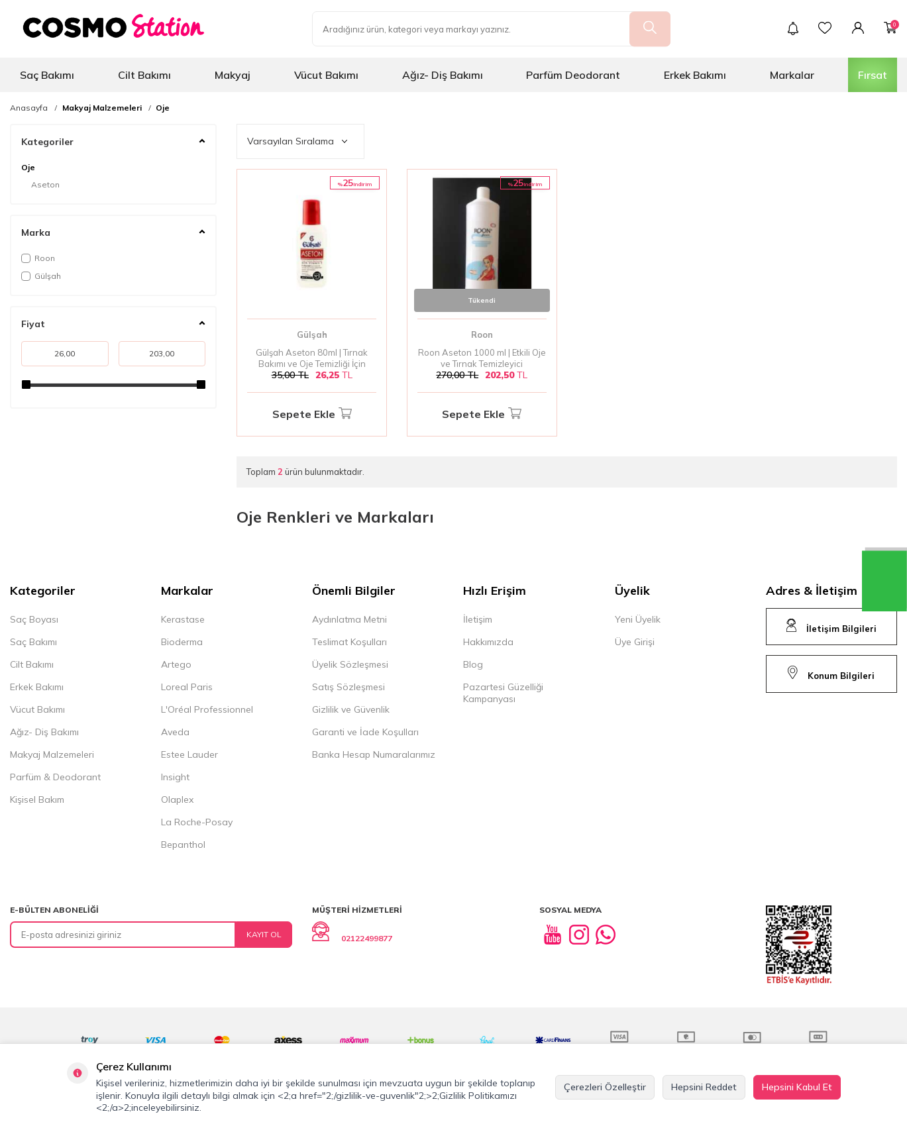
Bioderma (182, 642)
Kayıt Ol (264, 934)
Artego (176, 664)
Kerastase (183, 619)
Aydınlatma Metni (349, 619)
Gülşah (41, 276)
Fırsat (872, 74)
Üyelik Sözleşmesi (350, 664)
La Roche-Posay (197, 822)
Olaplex (177, 799)
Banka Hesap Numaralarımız (373, 754)
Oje (163, 108)
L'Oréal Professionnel (207, 709)
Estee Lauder (189, 754)
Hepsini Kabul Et (797, 1087)
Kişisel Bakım (37, 799)
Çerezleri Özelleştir (605, 1087)
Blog (473, 664)
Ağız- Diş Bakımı (442, 74)
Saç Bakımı (47, 74)
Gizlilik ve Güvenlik (351, 709)
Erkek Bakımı (695, 74)
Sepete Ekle (312, 414)
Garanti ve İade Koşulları (365, 732)
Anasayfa (29, 108)
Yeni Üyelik (638, 619)
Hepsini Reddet (704, 1087)
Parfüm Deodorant (573, 74)
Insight (175, 777)
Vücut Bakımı (326, 74)
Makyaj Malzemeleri (102, 108)
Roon (38, 258)
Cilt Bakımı (144, 74)
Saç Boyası (34, 619)
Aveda (175, 732)
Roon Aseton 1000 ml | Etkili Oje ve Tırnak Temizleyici (482, 358)
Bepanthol (183, 844)
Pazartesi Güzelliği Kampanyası (503, 693)
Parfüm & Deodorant (55, 777)
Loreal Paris (187, 687)
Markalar (792, 74)
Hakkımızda (488, 642)
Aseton (45, 184)
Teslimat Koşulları (349, 642)
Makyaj (232, 74)
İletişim (477, 619)
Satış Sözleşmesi (348, 687)
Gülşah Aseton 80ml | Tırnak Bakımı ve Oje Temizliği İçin (312, 358)
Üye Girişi (635, 642)
